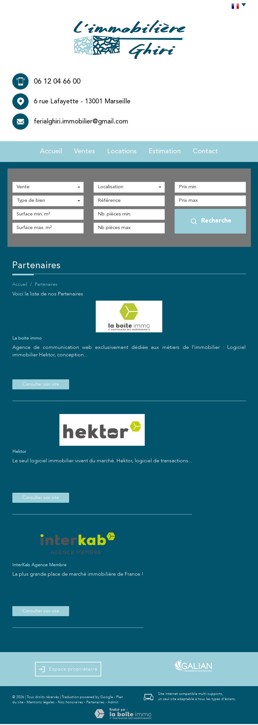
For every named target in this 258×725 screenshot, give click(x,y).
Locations (121, 151)
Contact (213, 151)
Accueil (43, 151)
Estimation (169, 151)
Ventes (80, 151)
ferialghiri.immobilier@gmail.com (81, 122)
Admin (113, 703)
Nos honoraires (70, 703)
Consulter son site (40, 385)
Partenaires (95, 703)
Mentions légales (41, 703)
